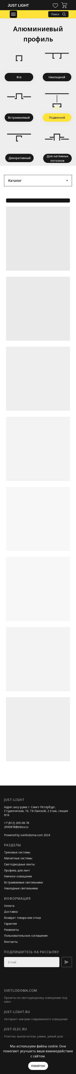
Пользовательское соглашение (26, 935)
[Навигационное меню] (13, 14)
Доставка (11, 912)
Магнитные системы (18, 858)
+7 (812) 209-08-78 (16, 823)
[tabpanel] (38, 490)
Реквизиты (11, 930)
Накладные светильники (21, 888)
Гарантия (10, 924)
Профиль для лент (17, 870)
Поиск (55, 14)
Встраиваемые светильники (23, 882)
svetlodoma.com (20, 990)
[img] (64, 5)
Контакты (11, 942)
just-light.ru (17, 1012)
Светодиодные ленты (19, 864)
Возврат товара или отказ (22, 918)
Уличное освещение (18, 876)
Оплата (9, 906)
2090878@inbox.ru (16, 827)
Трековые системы (17, 852)
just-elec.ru (15, 1029)
